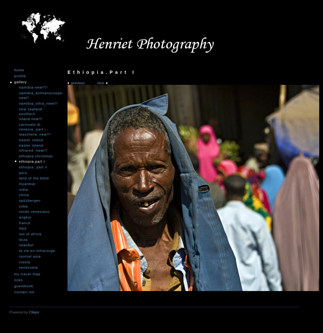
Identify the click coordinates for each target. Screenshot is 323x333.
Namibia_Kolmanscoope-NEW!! (38, 95)
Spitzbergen (30, 200)
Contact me (24, 292)
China (24, 195)
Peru (23, 173)
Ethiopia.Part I (32, 161)
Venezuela (28, 267)
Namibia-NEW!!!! (33, 87)
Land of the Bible (34, 178)
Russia (24, 262)
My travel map (27, 274)
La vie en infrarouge (37, 251)
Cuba (23, 206)
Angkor (25, 217)
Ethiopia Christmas (36, 156)
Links (18, 280)
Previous (78, 83)
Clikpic (34, 312)
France (25, 223)
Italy (23, 228)
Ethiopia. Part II (33, 167)
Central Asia (30, 256)
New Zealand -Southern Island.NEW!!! (32, 114)
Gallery (20, 82)
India (23, 189)
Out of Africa (30, 234)
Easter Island (31, 140)
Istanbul (26, 245)
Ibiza (23, 240)
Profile (20, 76)
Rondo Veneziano (34, 211)
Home (19, 70)
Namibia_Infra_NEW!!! (38, 103)
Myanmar (27, 184)
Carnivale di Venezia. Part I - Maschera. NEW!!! (35, 129)
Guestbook (23, 286)
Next (100, 83)
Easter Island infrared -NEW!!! (33, 147)
